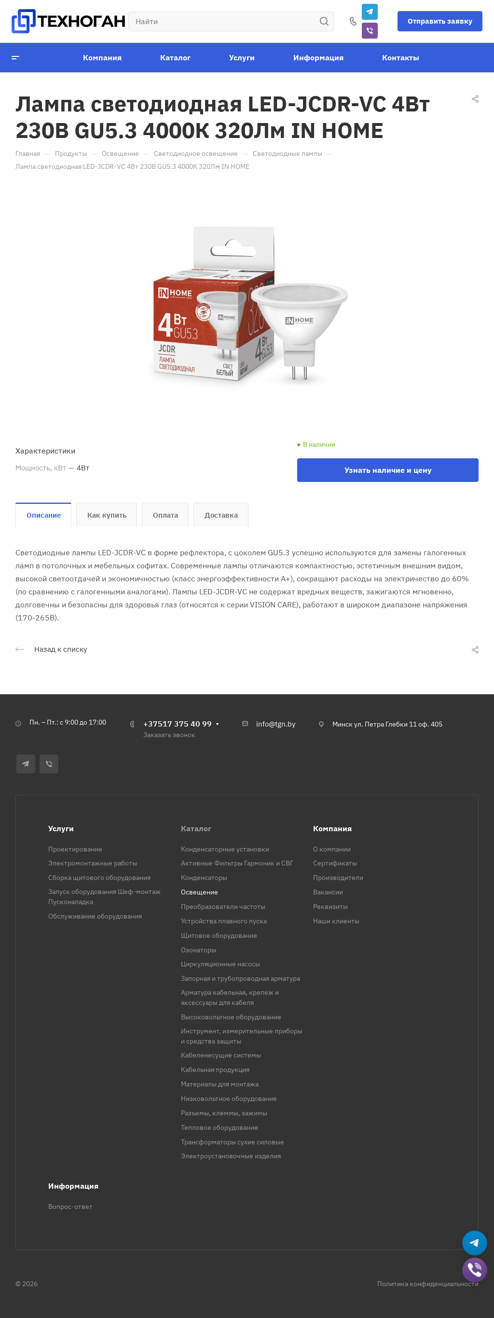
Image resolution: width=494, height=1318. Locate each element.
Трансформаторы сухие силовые (232, 1142)
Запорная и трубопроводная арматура (240, 978)
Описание (44, 515)
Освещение (199, 892)
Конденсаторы (204, 877)
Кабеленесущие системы (221, 1055)
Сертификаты (335, 863)
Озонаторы (198, 950)
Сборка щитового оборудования (99, 877)
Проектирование (75, 849)
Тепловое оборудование (219, 1127)
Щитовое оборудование (219, 935)
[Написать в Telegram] (475, 1243)
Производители (338, 877)
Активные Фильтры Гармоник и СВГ (237, 863)
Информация (73, 1186)
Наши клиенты (336, 921)
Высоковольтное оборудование (231, 1017)
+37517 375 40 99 (177, 723)
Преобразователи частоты (223, 906)
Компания (332, 828)
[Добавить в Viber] (475, 1270)
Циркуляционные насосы (220, 964)
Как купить (106, 515)
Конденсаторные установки (225, 849)
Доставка (221, 515)
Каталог (196, 828)
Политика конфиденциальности (428, 1283)
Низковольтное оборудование (229, 1098)
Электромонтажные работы (92, 863)
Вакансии (328, 892)
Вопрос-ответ (70, 1206)
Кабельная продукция (215, 1069)
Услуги (61, 828)
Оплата (165, 515)
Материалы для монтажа (220, 1084)
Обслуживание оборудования (95, 916)
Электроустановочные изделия (231, 1156)
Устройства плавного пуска (224, 921)
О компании (332, 849)
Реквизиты (330, 906)
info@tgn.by (275, 723)
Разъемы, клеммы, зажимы (224, 1113)
